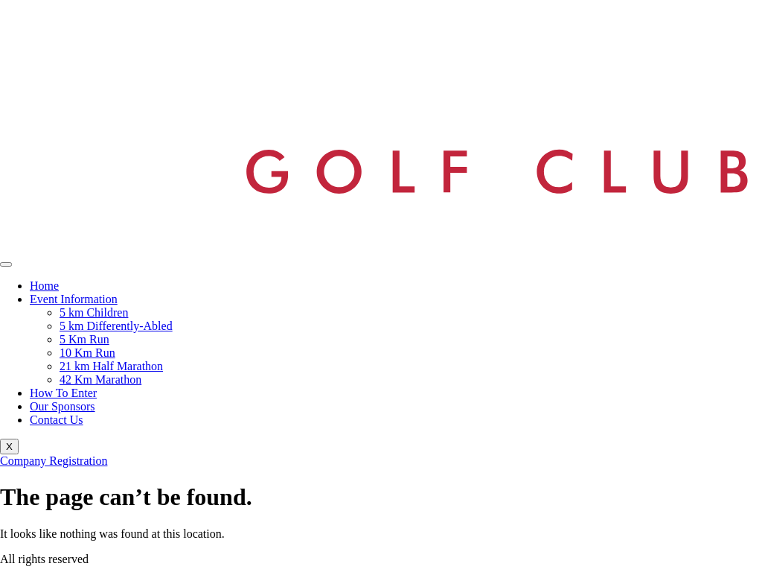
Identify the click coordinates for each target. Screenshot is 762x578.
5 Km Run (84, 339)
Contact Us (56, 419)
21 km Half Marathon (111, 366)
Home (44, 285)
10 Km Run (87, 352)
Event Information (74, 299)
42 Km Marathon (100, 379)
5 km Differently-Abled (116, 326)
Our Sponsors (62, 406)
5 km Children (94, 312)
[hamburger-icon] (6, 264)
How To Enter (63, 393)
